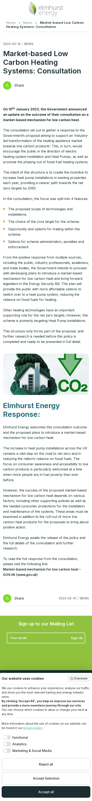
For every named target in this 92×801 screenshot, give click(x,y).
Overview (79, 678)
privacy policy (32, 728)
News (27, 23)
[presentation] (38, 653)
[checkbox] (15, 737)
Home (11, 23)
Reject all (46, 764)
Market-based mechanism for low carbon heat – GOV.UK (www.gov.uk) (42, 572)
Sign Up (77, 638)
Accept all (46, 792)
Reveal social (7, 85)
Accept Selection (46, 778)
